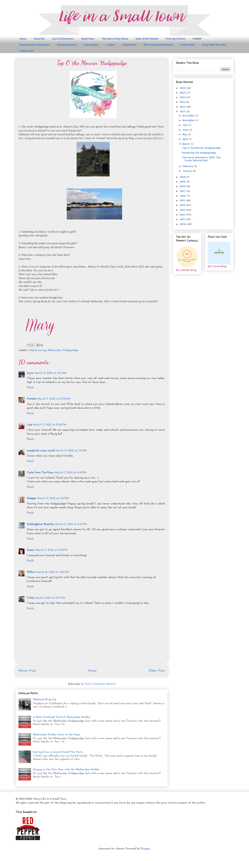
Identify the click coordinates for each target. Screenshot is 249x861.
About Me (39, 38)
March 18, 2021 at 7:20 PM (52, 572)
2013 (183, 209)
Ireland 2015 (129, 44)
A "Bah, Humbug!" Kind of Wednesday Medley (61, 717)
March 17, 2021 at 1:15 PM (71, 450)
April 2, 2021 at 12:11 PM (50, 598)
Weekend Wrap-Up (44, 699)
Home (23, 38)
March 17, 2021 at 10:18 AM (53, 398)
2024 (183, 97)
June (185, 129)
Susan (30, 550)
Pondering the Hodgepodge (199, 152)
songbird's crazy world (40, 450)
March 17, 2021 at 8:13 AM (50, 373)
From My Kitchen (175, 38)
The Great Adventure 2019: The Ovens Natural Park (201, 159)
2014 (183, 205)
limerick (35, 266)
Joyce (30, 373)
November (189, 120)
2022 (183, 106)
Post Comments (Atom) (100, 684)
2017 (183, 191)
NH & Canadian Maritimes (158, 44)
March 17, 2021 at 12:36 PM (49, 424)
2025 (183, 92)
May (185, 134)
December (189, 115)
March (186, 143)
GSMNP (197, 38)
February (188, 166)
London (110, 44)
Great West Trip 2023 (214, 44)
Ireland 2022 (188, 44)
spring (42, 350)
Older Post (156, 670)
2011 (183, 219)
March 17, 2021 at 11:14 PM (51, 550)
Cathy (30, 598)
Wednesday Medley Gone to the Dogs (56, 734)
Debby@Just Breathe (40, 524)
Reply (30, 387)
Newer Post (27, 670)
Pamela (31, 398)
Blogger (145, 848)
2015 (183, 200)
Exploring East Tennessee (34, 44)
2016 (183, 195)
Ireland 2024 (27, 50)
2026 (183, 87)
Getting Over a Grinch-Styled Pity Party (58, 752)
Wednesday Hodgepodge (62, 350)
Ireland (32, 350)
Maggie (31, 498)
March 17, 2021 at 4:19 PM (70, 472)
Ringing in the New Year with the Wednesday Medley (66, 769)
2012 (183, 214)
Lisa (29, 424)
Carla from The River (40, 472)
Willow (31, 572)
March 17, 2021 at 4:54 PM (71, 524)
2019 (183, 181)
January (187, 170)
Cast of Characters (63, 38)
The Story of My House (115, 38)
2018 (183, 186)
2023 (183, 101)
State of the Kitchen (147, 38)
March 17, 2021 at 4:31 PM (53, 498)
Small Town (87, 38)
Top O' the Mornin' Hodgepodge (201, 147)
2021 (183, 111)
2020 (183, 176)
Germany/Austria (66, 44)
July (185, 124)
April (185, 139)
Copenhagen (91, 44)
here (160, 138)
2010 (183, 224)
